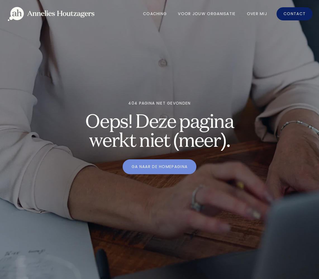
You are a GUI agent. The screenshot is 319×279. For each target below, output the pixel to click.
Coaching (155, 13)
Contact (295, 13)
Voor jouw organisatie (206, 13)
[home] (51, 14)
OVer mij (257, 13)
